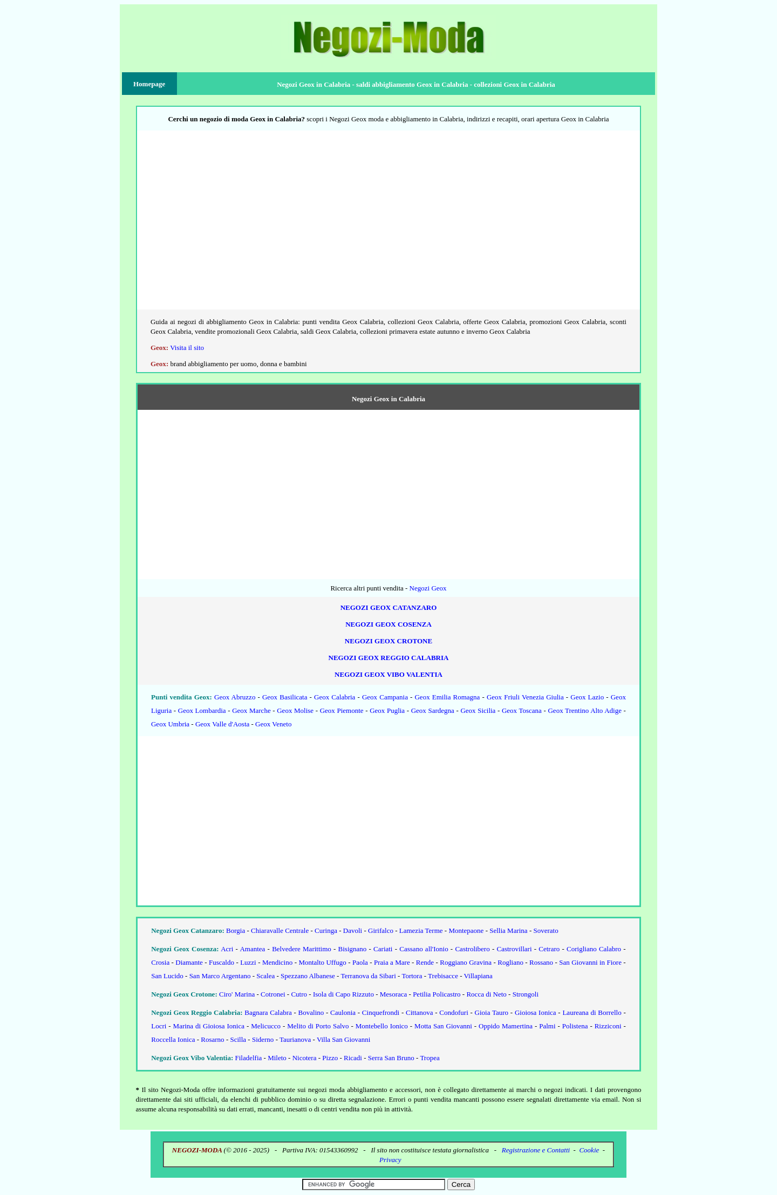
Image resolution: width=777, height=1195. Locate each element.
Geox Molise (295, 710)
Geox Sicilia (477, 710)
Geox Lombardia (202, 710)
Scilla (238, 1039)
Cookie (589, 1150)
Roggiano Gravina (466, 962)
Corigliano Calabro (594, 949)
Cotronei (273, 994)
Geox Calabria (334, 697)
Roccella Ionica (173, 1039)
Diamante (189, 962)
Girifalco (380, 930)
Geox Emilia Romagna (447, 697)
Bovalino (311, 1012)
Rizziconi (608, 1026)
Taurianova (295, 1039)
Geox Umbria (170, 724)
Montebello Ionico (382, 1026)
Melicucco (266, 1026)
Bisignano (352, 949)
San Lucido (167, 976)
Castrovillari (514, 949)
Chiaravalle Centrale (280, 930)
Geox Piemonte (342, 710)
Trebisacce (443, 976)
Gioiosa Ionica (535, 1012)
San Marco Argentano (220, 976)
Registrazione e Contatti (536, 1150)
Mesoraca (393, 994)
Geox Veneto (273, 724)
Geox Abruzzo (234, 697)
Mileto (277, 1058)
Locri (158, 1026)
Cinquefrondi (380, 1012)
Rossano (541, 962)
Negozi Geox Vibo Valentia (388, 674)
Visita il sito (187, 348)
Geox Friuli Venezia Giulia (525, 697)
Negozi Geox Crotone (388, 641)
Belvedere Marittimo (301, 949)
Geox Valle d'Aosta (222, 724)
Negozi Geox (428, 588)
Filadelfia (248, 1058)
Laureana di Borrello (591, 1012)
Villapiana (478, 976)
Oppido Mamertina (506, 1026)
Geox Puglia (387, 710)
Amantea (252, 949)
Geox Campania (385, 697)
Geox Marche (251, 710)
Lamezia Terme (421, 930)
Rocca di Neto (486, 994)
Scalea (265, 976)
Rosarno (212, 1039)
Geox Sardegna (432, 710)
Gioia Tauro (492, 1012)
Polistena (575, 1026)
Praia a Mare (392, 962)
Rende (425, 962)
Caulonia (343, 1012)
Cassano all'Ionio (423, 949)
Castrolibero (472, 949)
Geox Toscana (522, 710)
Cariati (382, 949)
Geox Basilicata (285, 697)
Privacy (390, 1160)
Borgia (235, 930)
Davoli (352, 930)
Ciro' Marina (237, 994)
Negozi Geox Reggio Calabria (389, 658)
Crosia (160, 962)
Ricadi (353, 1058)
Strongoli (526, 994)
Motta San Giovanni (443, 1026)
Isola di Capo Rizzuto (343, 994)
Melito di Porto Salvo (318, 1026)
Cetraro (549, 949)
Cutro (299, 994)
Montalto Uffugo (322, 962)
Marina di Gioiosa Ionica (208, 1026)
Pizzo (330, 1058)
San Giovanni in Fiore (590, 962)
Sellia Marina (508, 930)
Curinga (326, 930)
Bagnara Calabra (267, 1012)
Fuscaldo (221, 962)
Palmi (547, 1026)
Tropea (429, 1058)
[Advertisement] (388, 224)
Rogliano (510, 962)
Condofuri (453, 1012)
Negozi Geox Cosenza (388, 624)
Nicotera (304, 1058)
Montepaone (465, 930)
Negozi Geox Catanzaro (388, 607)
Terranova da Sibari (368, 976)
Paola (360, 962)
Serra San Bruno (391, 1058)
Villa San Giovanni (344, 1039)
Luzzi (248, 962)
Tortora (411, 976)
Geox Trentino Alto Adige (585, 710)
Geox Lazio (587, 697)
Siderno (263, 1039)
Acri (227, 949)
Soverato (545, 930)
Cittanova (419, 1012)
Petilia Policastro (436, 994)
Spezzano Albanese (308, 976)
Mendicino (277, 962)
